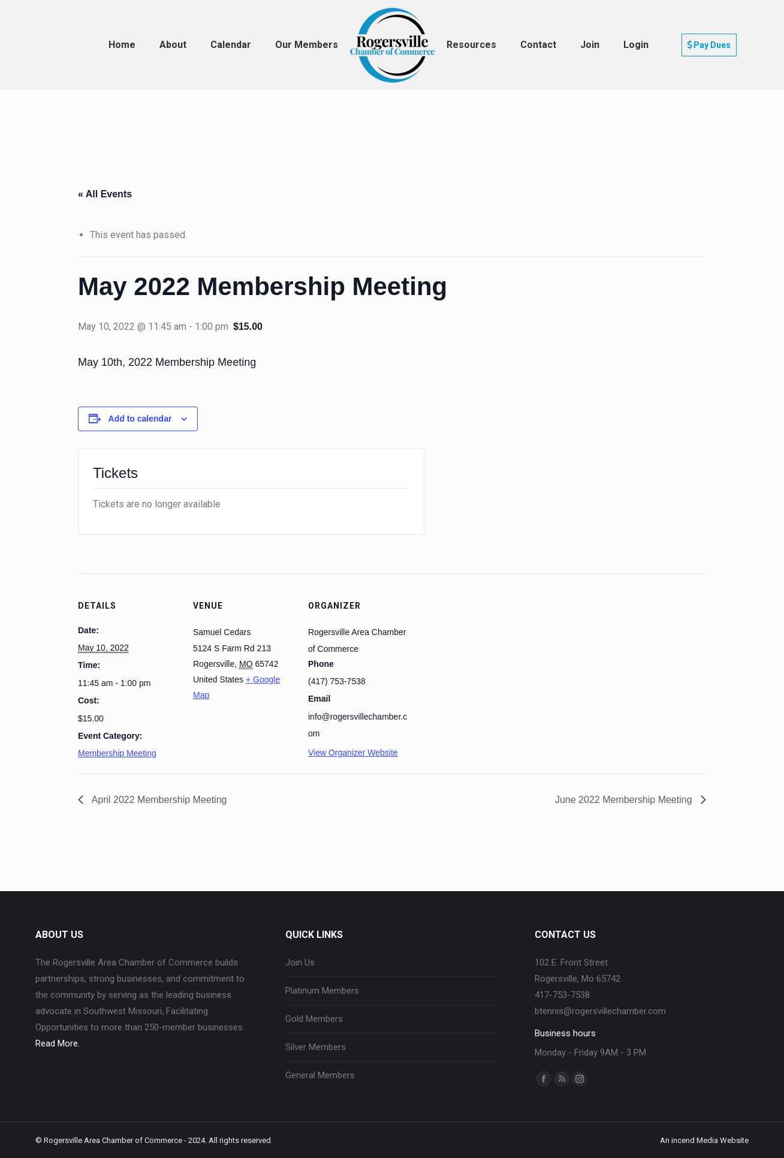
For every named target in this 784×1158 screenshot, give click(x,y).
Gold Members (314, 1018)
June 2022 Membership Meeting (625, 800)
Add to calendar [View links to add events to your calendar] (140, 418)
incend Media (694, 1140)
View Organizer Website (353, 752)
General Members (320, 1075)
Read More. (57, 1043)
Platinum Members (322, 990)
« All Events (105, 194)
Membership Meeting (117, 753)
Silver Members (315, 1047)
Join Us (300, 962)
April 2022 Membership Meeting (158, 800)
